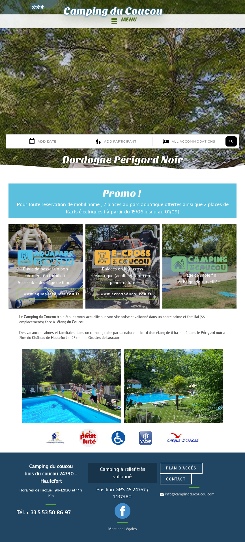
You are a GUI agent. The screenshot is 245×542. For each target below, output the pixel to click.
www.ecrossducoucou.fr (126, 293)
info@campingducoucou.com (189, 494)
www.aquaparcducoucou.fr (52, 293)
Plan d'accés (181, 467)
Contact (176, 479)
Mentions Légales (122, 528)
